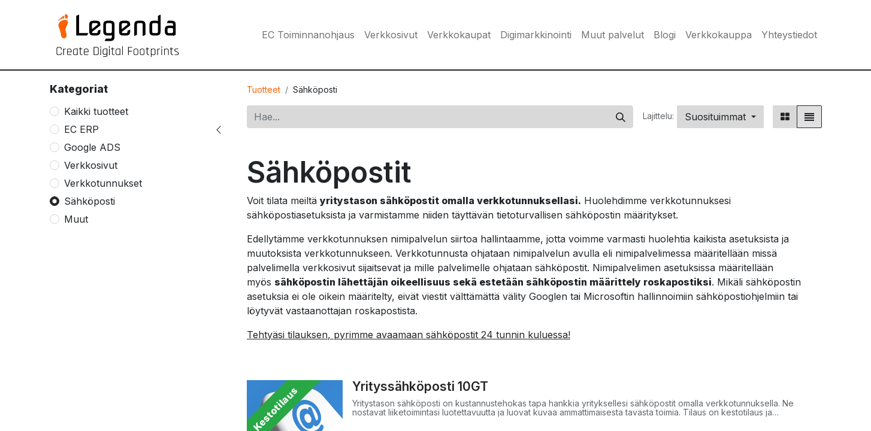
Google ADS (92, 147)
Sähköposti (89, 201)
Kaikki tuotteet (96, 111)
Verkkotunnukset (103, 183)
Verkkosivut (90, 165)
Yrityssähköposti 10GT (420, 386)
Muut (76, 219)
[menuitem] (308, 35)
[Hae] (620, 116)
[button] (720, 116)
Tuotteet (263, 89)
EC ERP (81, 129)
